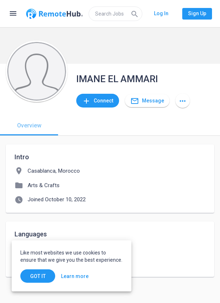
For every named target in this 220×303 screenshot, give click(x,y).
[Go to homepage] (54, 14)
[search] (115, 13)
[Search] (134, 14)
